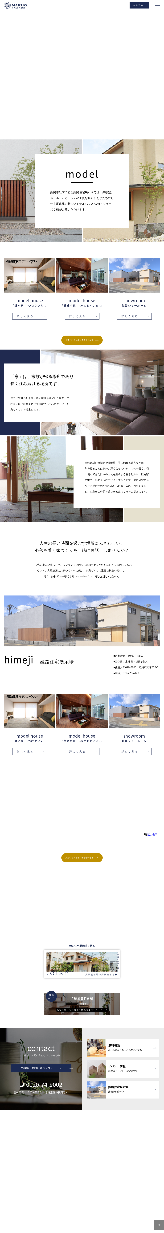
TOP (159, 1225)
